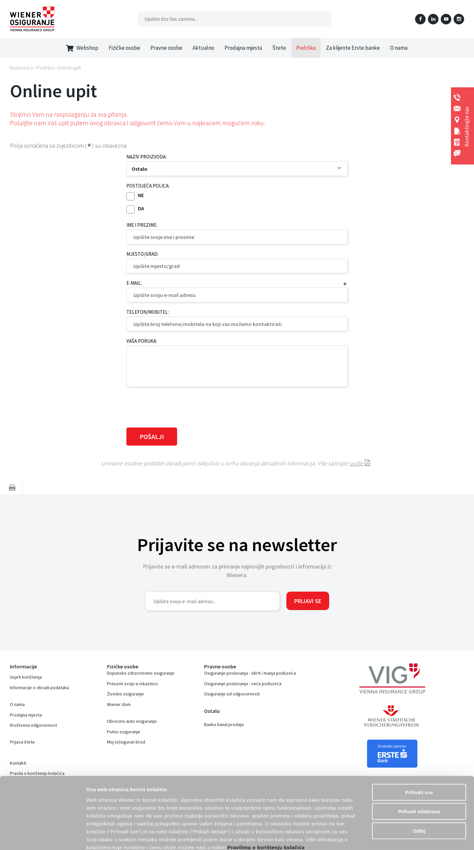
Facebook (420, 19)
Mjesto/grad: (142, 254)
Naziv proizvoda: (146, 157)
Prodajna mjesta (243, 47)
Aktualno (203, 47)
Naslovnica (21, 67)
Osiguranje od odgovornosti (232, 694)
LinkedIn (433, 19)
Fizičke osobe (124, 47)
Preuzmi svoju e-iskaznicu (132, 684)
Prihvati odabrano (419, 774)
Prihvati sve (419, 755)
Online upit (69, 67)
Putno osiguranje (123, 732)
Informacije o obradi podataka (39, 687)
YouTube (446, 19)
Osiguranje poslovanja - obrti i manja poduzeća (250, 673)
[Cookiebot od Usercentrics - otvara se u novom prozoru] (42, 837)
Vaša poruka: (141, 341)
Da (141, 208)
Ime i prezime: (141, 225)
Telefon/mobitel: (147, 312)
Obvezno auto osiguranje (132, 721)
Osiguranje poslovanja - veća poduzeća (242, 684)
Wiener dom (119, 704)
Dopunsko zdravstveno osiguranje (140, 673)
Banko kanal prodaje (224, 724)
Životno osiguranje (125, 694)
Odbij (419, 794)
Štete (279, 47)
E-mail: (134, 283)
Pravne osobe (166, 47)
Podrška (306, 47)
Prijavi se (307, 601)
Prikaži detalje (387, 837)
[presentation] (176, 406)
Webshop (82, 48)
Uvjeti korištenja (26, 677)
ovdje (356, 463)
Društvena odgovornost (33, 725)
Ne (141, 195)
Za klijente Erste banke (353, 47)
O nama (399, 47)
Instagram (459, 19)
